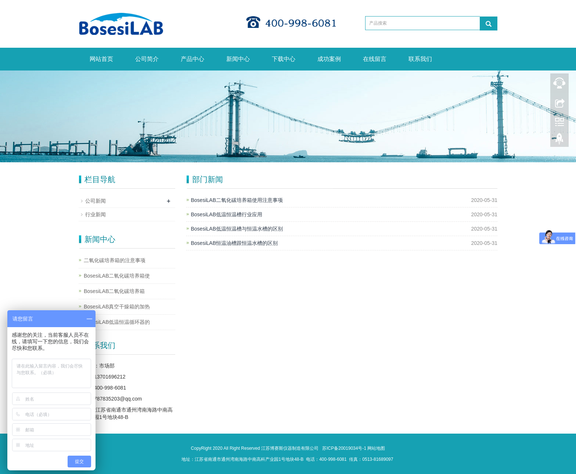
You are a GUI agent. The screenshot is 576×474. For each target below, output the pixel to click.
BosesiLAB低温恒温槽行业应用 (226, 214)
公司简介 (147, 59)
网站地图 (376, 448)
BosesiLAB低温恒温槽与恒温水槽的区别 (237, 229)
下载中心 (283, 59)
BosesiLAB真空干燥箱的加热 (117, 307)
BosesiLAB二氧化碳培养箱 (114, 291)
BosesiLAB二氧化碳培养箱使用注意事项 (237, 200)
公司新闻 (95, 201)
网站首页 (101, 59)
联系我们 (420, 59)
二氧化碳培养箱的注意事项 (114, 260)
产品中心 (192, 59)
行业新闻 (95, 214)
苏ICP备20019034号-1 (344, 448)
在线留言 (374, 59)
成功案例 (329, 59)
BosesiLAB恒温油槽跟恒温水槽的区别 (234, 243)
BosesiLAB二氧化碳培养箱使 (117, 276)
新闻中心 (238, 59)
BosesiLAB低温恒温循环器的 (117, 322)
